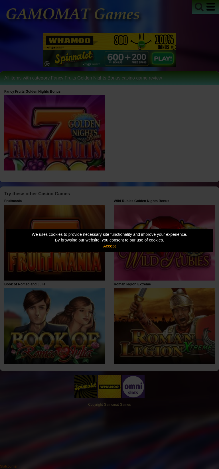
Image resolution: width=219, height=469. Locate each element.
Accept (109, 246)
